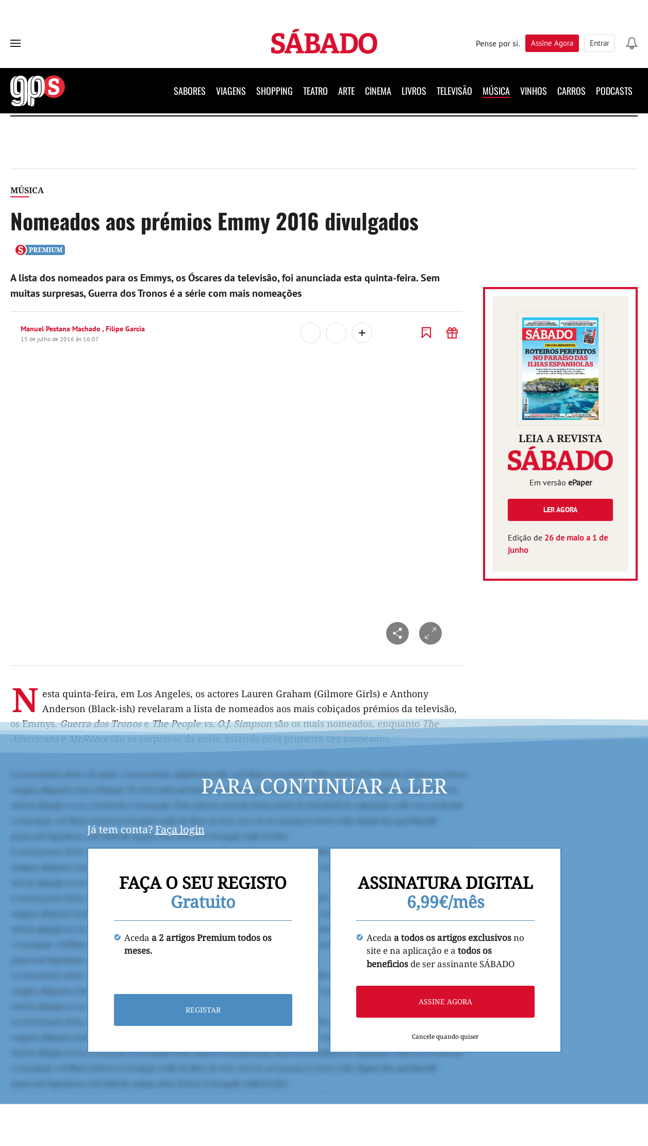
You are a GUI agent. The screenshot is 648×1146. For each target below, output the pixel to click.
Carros (571, 90)
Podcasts (614, 90)
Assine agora (445, 1002)
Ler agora (560, 509)
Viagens (231, 90)
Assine (552, 43)
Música (496, 90)
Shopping (274, 90)
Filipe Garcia (125, 328)
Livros (414, 90)
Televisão (454, 90)
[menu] (15, 43)
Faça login (180, 829)
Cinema (378, 90)
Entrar (599, 43)
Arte (346, 90)
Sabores (190, 90)
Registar (203, 1010)
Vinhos (533, 90)
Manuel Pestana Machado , (63, 328)
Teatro (315, 90)
